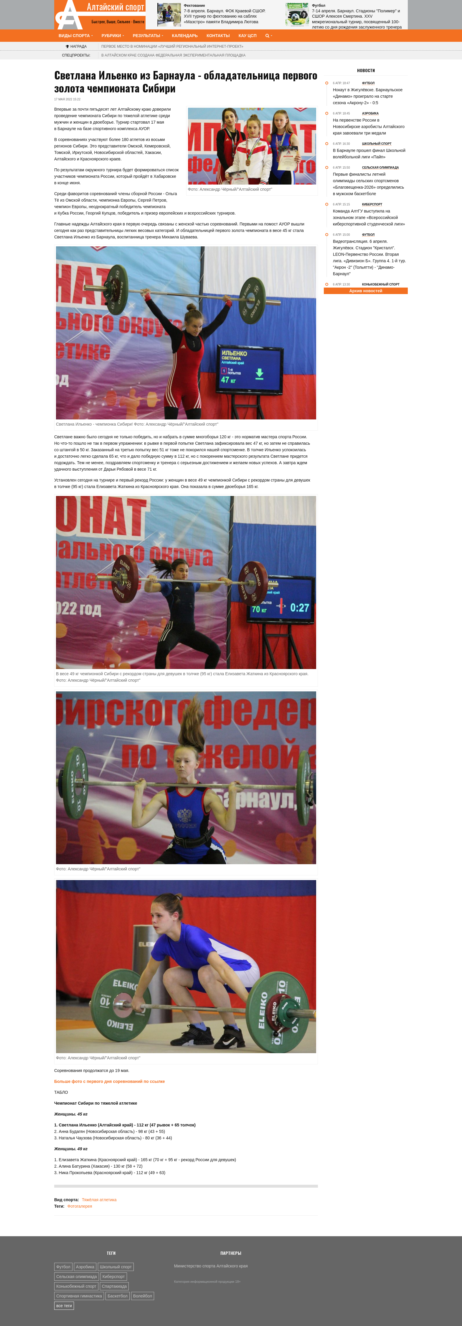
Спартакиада (114, 1286)
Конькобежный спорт (76, 1286)
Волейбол (142, 1296)
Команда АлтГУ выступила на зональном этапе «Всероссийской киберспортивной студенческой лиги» (369, 217)
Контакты (218, 35)
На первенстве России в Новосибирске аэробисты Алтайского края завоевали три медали (369, 126)
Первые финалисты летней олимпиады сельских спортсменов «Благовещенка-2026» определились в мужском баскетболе (368, 184)
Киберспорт (114, 1276)
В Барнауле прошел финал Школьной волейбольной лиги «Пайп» (369, 153)
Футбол (63, 1266)
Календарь (185, 35)
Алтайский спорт (115, 6)
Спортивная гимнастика (79, 1296)
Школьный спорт (116, 1266)
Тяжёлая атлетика (99, 1199)
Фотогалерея (79, 1206)
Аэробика (85, 1266)
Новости (366, 70)
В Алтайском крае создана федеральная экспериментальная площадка (173, 55)
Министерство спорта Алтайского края (211, 1266)
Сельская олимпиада (76, 1276)
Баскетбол (118, 1296)
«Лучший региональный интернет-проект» (172, 46)
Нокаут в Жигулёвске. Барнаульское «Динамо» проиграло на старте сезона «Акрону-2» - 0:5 (367, 96)
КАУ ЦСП (248, 35)
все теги (64, 1305)
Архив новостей (365, 290)
